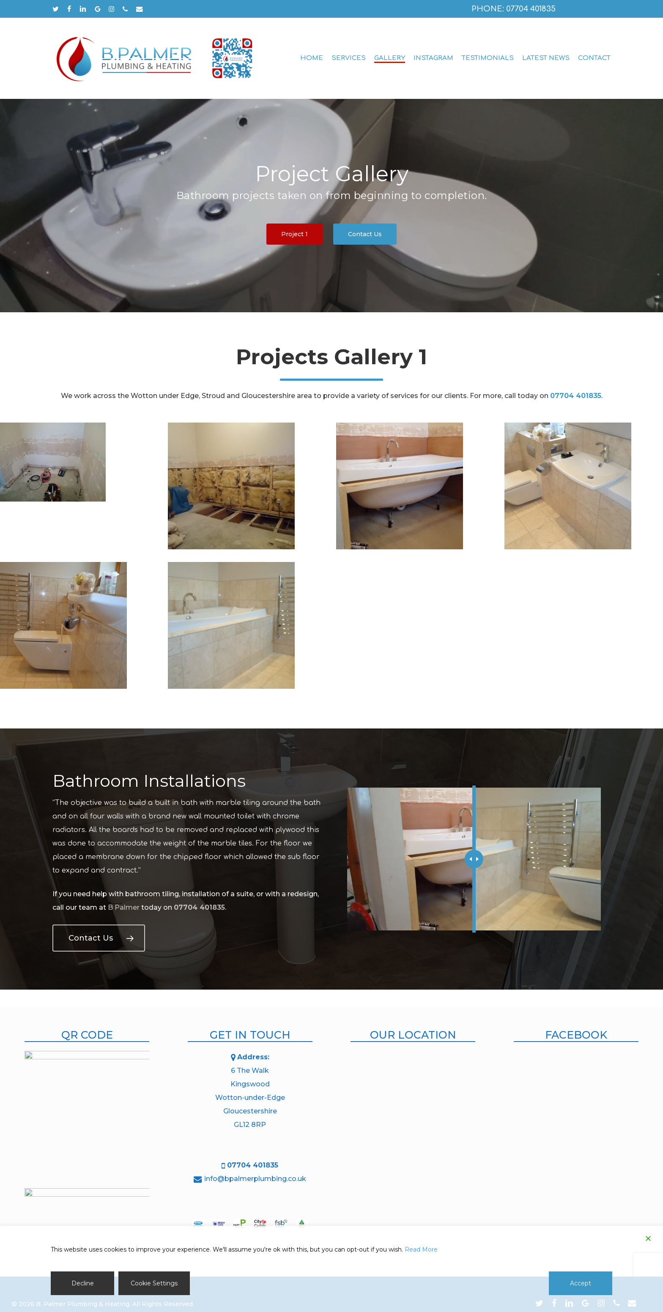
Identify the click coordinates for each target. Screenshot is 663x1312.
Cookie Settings (154, 1283)
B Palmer (124, 907)
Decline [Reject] (82, 1283)
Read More (421, 1249)
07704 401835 (199, 907)
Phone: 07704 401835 (513, 9)
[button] (294, 234)
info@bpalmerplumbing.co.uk (255, 1179)
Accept (580, 1283)
